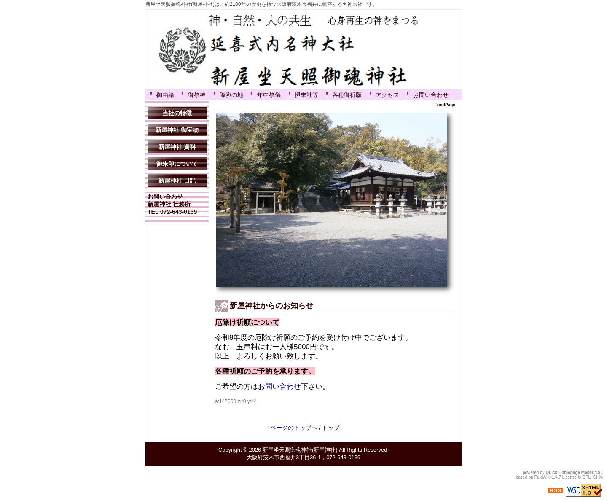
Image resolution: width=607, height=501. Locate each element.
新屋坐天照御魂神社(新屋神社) (300, 450)
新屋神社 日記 (177, 180)
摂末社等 (306, 95)
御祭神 (197, 95)
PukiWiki (542, 477)
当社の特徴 (177, 113)
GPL (586, 477)
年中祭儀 (269, 95)
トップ (331, 427)
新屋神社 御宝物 (177, 130)
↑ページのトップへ (292, 427)
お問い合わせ (431, 95)
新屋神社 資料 (177, 146)
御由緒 (165, 95)
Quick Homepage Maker (569, 472)
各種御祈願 (347, 95)
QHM (598, 477)
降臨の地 (231, 95)
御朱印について (177, 163)
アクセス (387, 95)
